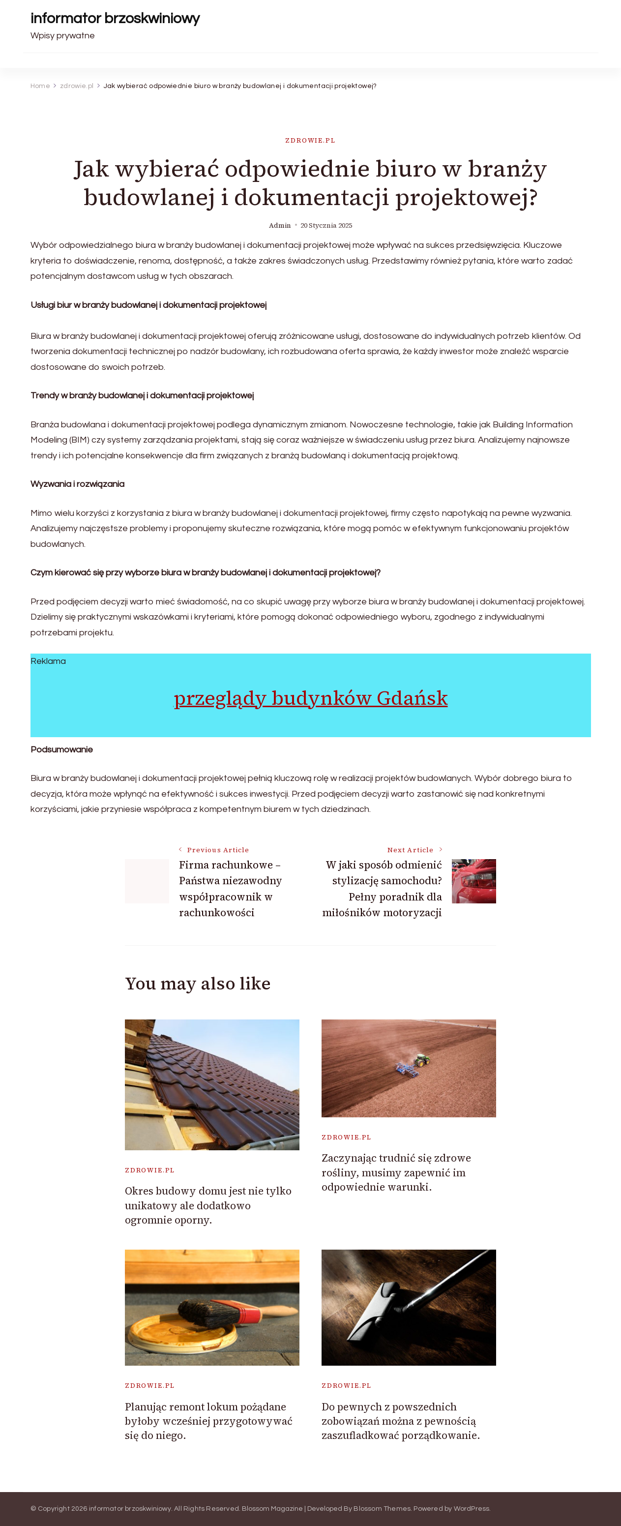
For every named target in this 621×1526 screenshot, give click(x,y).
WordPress (472, 1508)
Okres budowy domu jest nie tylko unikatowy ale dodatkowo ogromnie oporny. (208, 1205)
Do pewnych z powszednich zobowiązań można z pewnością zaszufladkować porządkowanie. (401, 1421)
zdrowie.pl (310, 140)
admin (280, 225)
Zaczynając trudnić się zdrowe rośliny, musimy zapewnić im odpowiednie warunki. (396, 1172)
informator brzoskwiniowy (115, 18)
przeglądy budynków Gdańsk (311, 698)
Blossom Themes (382, 1508)
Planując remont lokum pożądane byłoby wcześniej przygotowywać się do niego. (209, 1421)
